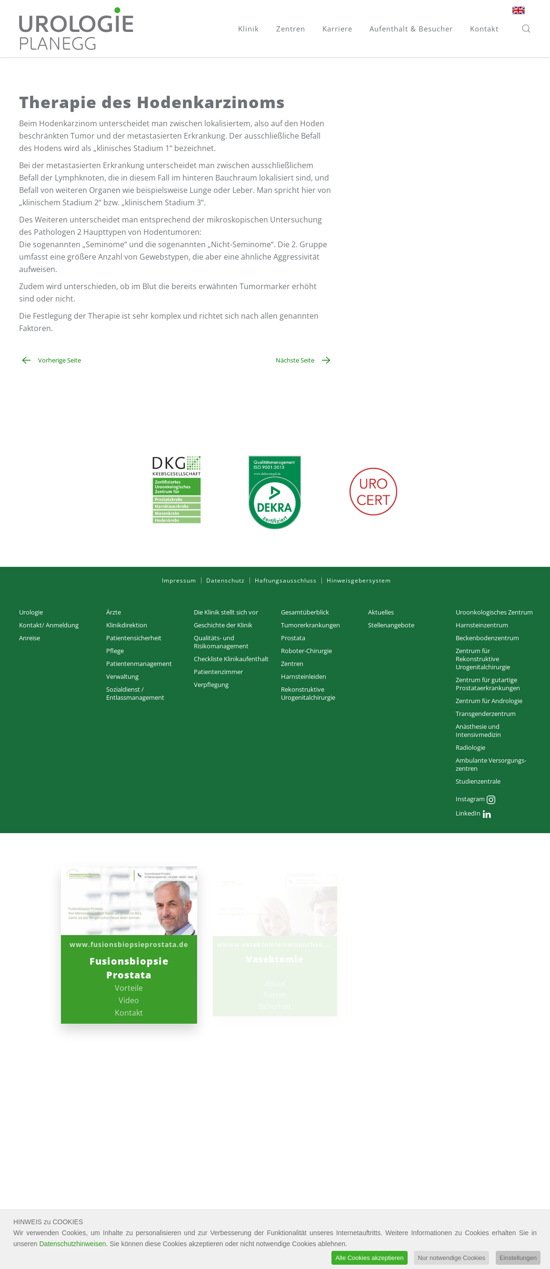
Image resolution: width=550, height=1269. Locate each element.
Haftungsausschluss (286, 580)
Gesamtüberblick (305, 612)
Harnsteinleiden (303, 676)
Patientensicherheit (133, 638)
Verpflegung (211, 684)
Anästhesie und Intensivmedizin (478, 730)
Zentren (292, 663)
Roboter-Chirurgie (306, 650)
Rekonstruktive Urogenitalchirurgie (308, 693)
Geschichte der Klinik (223, 625)
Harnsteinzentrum (482, 625)
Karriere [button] (337, 28)
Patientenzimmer (218, 671)
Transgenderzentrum (486, 713)
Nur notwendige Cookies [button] (451, 1258)
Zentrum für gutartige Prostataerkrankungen (488, 683)
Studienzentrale (478, 781)
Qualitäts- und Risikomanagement (221, 642)
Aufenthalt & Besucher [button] (411, 28)
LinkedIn (473, 814)
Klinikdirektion (126, 625)
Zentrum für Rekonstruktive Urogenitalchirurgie (483, 658)
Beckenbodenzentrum (487, 638)
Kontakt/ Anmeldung (49, 625)
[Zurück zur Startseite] (76, 28)
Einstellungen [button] (518, 1258)
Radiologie (470, 747)
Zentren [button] (290, 28)
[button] (526, 29)
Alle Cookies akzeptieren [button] (369, 1258)
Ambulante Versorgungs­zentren (491, 764)
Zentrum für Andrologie (489, 700)
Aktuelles (381, 612)
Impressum (179, 580)
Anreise (29, 638)
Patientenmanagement (139, 663)
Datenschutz (225, 580)
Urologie (31, 612)
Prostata (293, 638)
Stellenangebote (391, 625)
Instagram (476, 800)
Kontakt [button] (484, 28)
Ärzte (113, 612)
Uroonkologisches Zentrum (494, 612)
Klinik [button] (248, 28)
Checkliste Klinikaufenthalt (231, 659)
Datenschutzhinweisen (72, 1244)
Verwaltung (122, 676)
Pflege (115, 650)
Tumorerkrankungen (310, 625)
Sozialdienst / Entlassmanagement (135, 693)
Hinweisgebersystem (359, 580)
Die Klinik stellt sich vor (226, 612)
